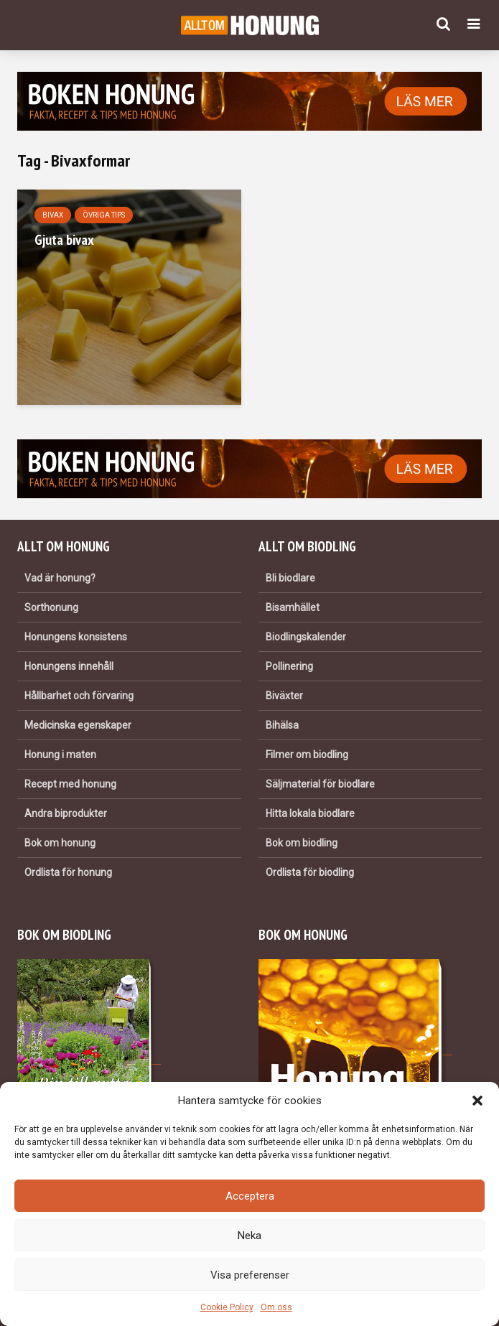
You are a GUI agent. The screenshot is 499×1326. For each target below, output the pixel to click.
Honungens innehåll (68, 666)
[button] (477, 1100)
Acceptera (249, 1196)
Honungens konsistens (75, 637)
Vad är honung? (59, 578)
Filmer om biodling (307, 754)
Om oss (276, 1307)
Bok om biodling (301, 843)
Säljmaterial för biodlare (320, 784)
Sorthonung (51, 607)
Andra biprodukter (65, 813)
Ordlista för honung (68, 872)
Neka (249, 1235)
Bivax (52, 215)
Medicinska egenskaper (77, 725)
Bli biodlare (290, 578)
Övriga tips (104, 215)
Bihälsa (282, 725)
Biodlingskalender (306, 637)
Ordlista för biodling (310, 872)
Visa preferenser (249, 1275)
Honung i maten (60, 754)
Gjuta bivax (64, 239)
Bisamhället (293, 607)
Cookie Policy (226, 1307)
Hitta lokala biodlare (310, 813)
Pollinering (289, 666)
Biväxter (284, 695)
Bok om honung (59, 843)
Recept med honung (70, 784)
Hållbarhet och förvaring (79, 695)
